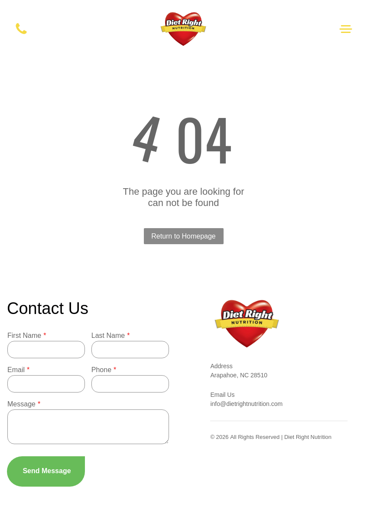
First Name (24, 335)
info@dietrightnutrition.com (246, 403)
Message (21, 404)
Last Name (108, 335)
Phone (101, 369)
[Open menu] (345, 29)
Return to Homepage (183, 236)
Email (16, 369)
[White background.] (21, 33)
